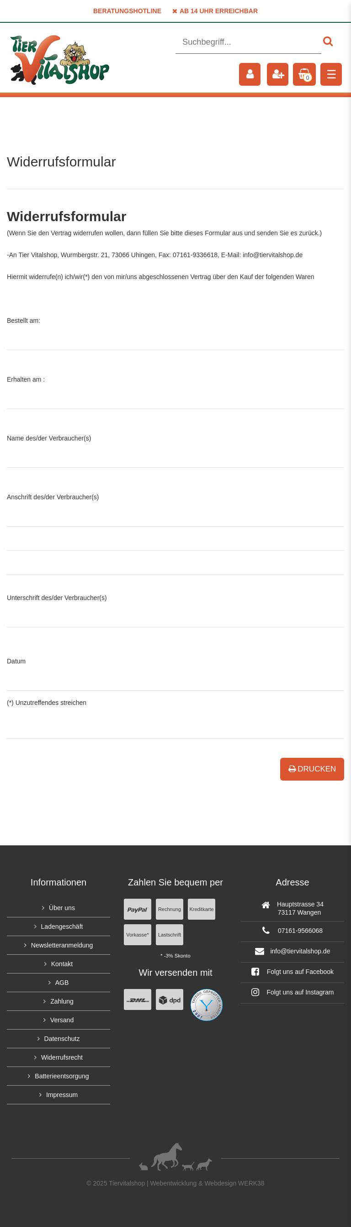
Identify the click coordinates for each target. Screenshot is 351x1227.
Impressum (62, 1094)
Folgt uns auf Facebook (292, 971)
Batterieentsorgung (62, 1076)
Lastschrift (169, 934)
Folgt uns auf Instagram (292, 992)
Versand (62, 1020)
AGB (62, 982)
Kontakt (62, 964)
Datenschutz (62, 1038)
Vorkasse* (137, 934)
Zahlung (62, 1001)
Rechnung (169, 909)
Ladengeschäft (62, 926)
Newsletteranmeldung (62, 945)
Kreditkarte (201, 909)
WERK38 (251, 1183)
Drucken (312, 769)
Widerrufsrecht (62, 1057)
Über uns (62, 907)
